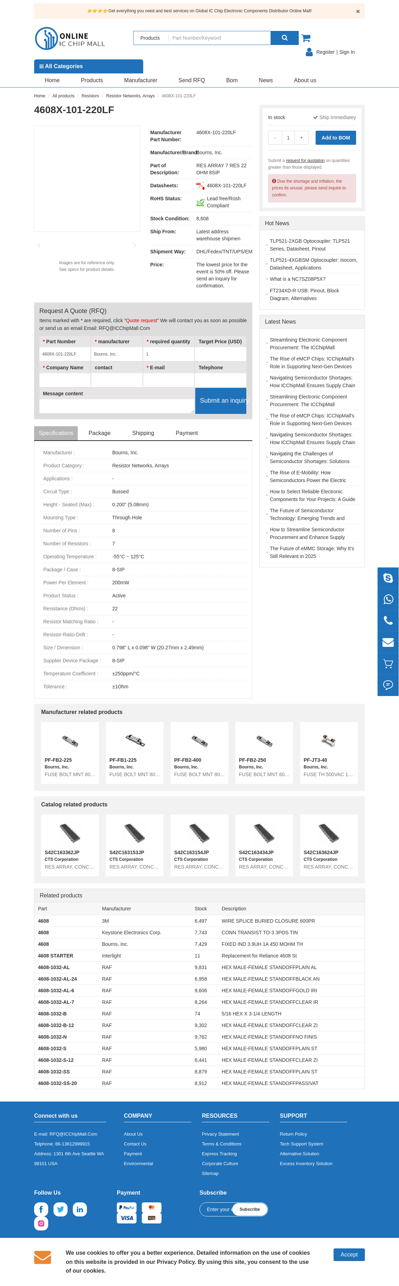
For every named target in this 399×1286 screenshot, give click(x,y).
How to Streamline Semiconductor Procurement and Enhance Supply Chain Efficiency (307, 537)
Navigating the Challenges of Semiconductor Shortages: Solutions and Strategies (309, 461)
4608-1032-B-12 (56, 1025)
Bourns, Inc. (209, 152)
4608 (43, 921)
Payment (133, 1153)
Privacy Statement (220, 1134)
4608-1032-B (52, 1014)
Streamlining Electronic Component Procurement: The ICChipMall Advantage (308, 347)
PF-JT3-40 (315, 760)
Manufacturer (140, 80)
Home (52, 80)
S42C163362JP (62, 852)
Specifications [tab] (56, 433)
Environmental (138, 1163)
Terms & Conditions (222, 1144)
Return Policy (293, 1134)
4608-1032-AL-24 (57, 979)
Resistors (90, 95)
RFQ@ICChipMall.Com (73, 1134)
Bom (232, 80)
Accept (349, 1255)
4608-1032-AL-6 (56, 990)
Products (92, 80)
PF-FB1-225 (123, 760)
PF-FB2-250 (252, 760)
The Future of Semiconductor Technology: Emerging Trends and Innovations (307, 518)
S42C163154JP (191, 852)
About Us (133, 1134)
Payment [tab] (187, 433)
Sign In (347, 52)
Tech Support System (301, 1144)
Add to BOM (336, 138)
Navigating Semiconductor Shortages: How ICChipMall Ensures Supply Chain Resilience (312, 385)
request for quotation (305, 160)
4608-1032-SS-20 (57, 1083)
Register (325, 52)
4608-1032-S (52, 1048)
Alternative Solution (299, 1153)
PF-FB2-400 (187, 760)
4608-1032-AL (54, 967)
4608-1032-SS (54, 1071)
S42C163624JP (321, 852)
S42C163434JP (256, 852)
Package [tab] (99, 433)
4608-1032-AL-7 (56, 1002)
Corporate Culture (220, 1163)
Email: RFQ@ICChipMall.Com (117, 328)
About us (305, 80)
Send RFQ (191, 80)
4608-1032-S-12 (56, 1060)
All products (63, 95)
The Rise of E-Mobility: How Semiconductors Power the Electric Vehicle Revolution (308, 480)
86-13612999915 (72, 1144)
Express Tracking (219, 1153)
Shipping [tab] (143, 433)
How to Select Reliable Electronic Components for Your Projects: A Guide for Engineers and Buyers (312, 499)
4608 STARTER (55, 956)
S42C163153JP (126, 852)
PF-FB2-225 (58, 760)
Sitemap (210, 1173)
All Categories (61, 66)
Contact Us (135, 1144)
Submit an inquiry (223, 400)
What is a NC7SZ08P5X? (297, 279)
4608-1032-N (52, 1037)
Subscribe (250, 1209)
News (266, 80)
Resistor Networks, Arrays (130, 95)
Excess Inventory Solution (306, 1163)
